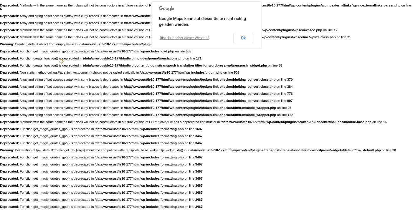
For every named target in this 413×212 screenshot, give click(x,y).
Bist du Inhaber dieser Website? (184, 38)
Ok (243, 38)
